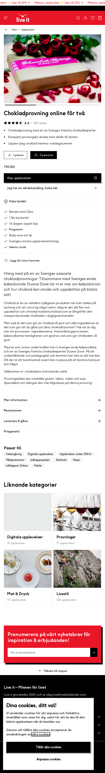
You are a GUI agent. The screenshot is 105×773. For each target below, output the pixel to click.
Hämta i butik (15, 247)
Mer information (52, 400)
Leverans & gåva (52, 421)
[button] (52, 717)
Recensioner (52, 410)
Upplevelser (27, 29)
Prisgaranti (13, 229)
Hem (14, 29)
